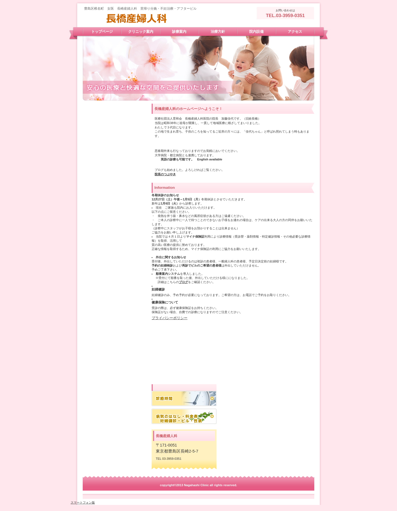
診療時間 (184, 398)
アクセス (184, 416)
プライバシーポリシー (169, 318)
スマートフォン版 (83, 502)
